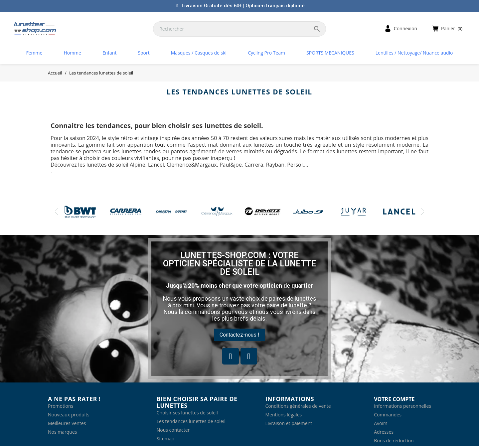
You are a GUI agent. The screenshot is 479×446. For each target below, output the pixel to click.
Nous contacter (173, 430)
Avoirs (380, 423)
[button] (239, 335)
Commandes (387, 414)
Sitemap (165, 438)
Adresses (384, 432)
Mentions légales (283, 414)
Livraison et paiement (288, 423)
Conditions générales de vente (298, 406)
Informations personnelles (402, 406)
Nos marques (62, 432)
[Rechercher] (239, 29)
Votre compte (394, 399)
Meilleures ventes (67, 423)
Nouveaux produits (68, 414)
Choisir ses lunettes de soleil (187, 412)
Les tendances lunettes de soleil (191, 421)
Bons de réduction (393, 440)
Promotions (60, 406)
